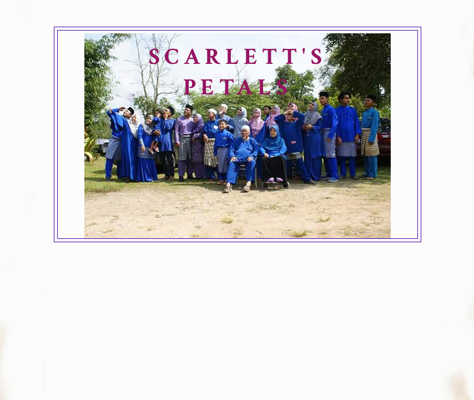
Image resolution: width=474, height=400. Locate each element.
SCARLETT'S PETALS (237, 72)
